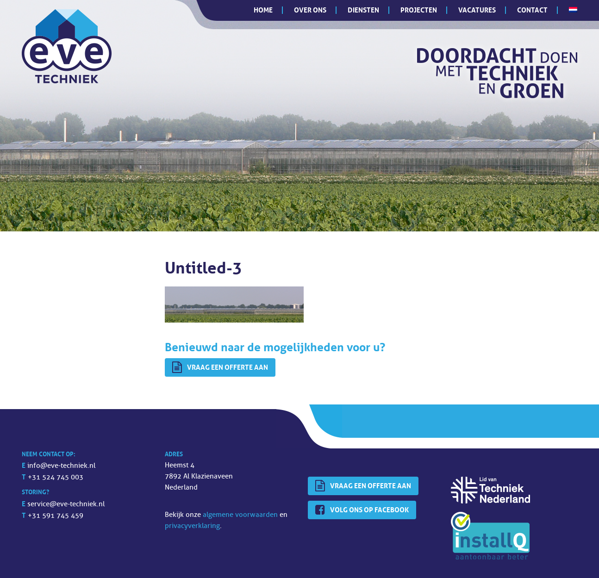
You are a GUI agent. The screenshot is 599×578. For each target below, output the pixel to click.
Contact (532, 10)
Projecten (418, 10)
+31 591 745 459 (55, 515)
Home (263, 10)
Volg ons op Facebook (362, 510)
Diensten (363, 10)
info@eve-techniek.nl (61, 465)
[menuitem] (573, 9)
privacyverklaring (192, 526)
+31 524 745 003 (55, 477)
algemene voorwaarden (240, 514)
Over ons (310, 10)
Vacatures (477, 10)
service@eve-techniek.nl (66, 504)
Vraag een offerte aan (220, 367)
